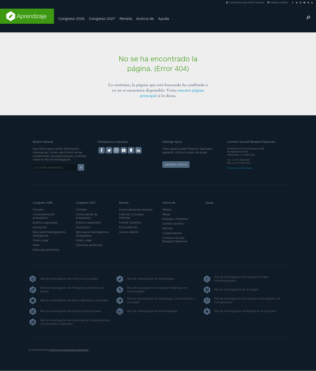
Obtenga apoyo (176, 164)
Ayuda (163, 18)
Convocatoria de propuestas (43, 216)
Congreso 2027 (102, 18)
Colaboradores (172, 233)
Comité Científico (130, 222)
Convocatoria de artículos (136, 209)
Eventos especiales (45, 222)
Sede (36, 245)
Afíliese (166, 209)
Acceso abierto (129, 232)
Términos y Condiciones (240, 168)
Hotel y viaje (40, 240)
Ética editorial (128, 227)
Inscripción (40, 227)
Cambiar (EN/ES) (277, 2)
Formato (38, 209)
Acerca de (145, 18)
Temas (166, 214)
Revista (126, 18)
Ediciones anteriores (46, 249)
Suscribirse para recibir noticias (245, 2)
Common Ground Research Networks (175, 239)
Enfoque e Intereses (175, 218)
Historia (167, 228)
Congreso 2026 (71, 18)
